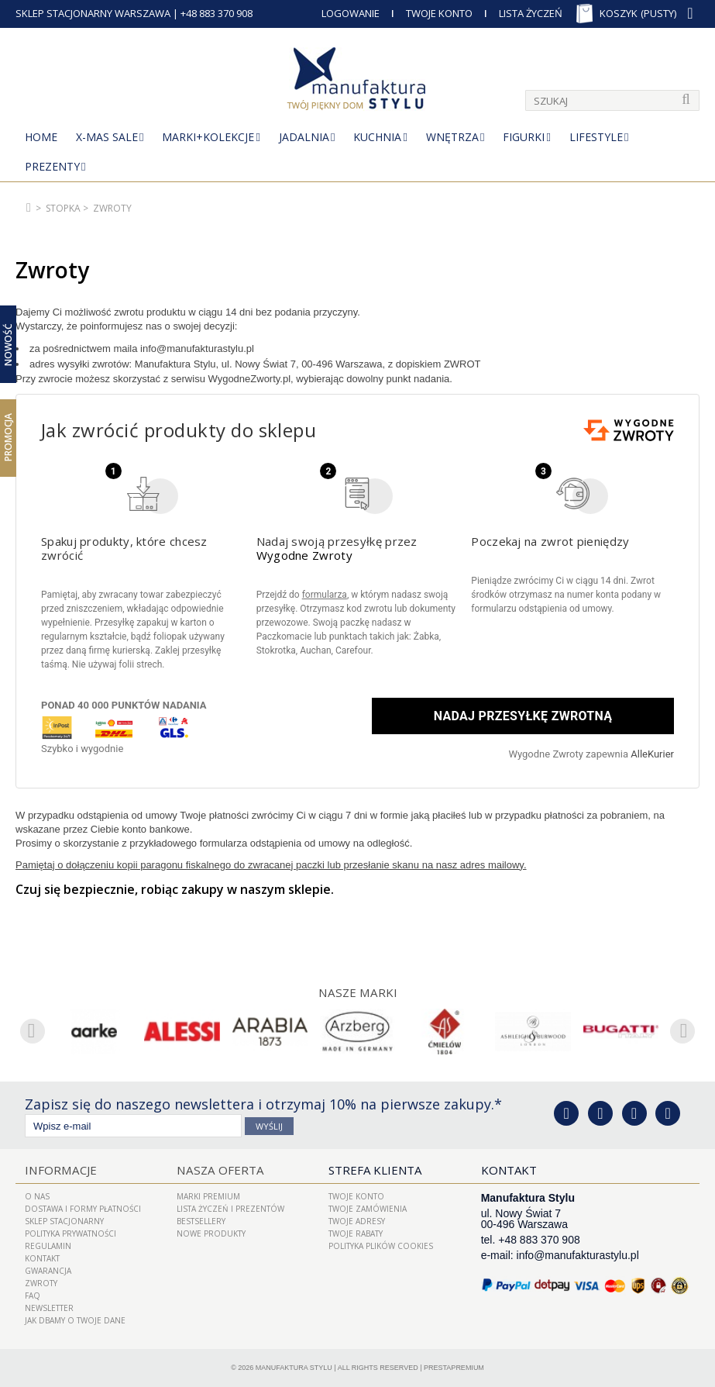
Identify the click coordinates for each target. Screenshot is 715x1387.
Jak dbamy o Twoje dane (75, 1320)
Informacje (60, 1170)
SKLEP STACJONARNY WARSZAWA (92, 13)
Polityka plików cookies (380, 1245)
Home (41, 136)
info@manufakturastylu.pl (578, 1255)
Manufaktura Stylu (294, 1367)
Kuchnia (377, 136)
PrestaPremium (454, 1367)
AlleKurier (652, 754)
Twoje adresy (356, 1221)
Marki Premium (208, 1196)
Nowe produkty (211, 1233)
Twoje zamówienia (367, 1208)
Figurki (524, 136)
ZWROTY (41, 1283)
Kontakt (42, 1258)
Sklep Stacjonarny (64, 1221)
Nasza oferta (218, 1170)
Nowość (8, 344)
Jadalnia (304, 136)
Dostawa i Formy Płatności (83, 1208)
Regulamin (48, 1245)
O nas (37, 1196)
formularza (324, 594)
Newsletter (49, 1307)
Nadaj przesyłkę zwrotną (522, 716)
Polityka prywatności (70, 1233)
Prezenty (52, 166)
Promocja (8, 437)
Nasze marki (357, 992)
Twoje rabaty (355, 1233)
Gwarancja (48, 1270)
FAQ (32, 1295)
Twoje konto (356, 1196)
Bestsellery (201, 1221)
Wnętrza (452, 136)
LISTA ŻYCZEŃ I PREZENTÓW (230, 1208)
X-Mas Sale (107, 136)
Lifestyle (596, 136)
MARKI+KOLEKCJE (208, 136)
